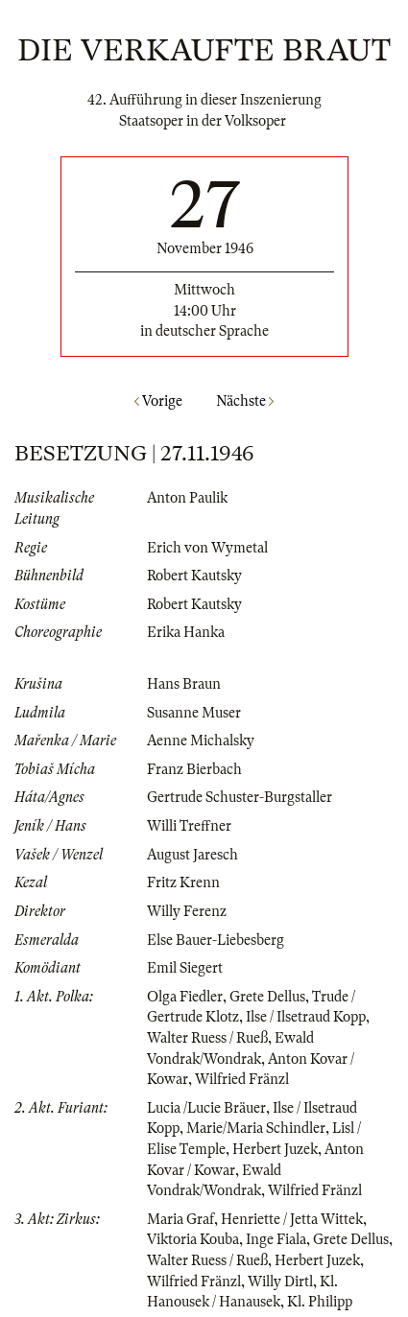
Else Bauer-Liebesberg (215, 940)
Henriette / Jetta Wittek (292, 1219)
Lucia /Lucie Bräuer (206, 1108)
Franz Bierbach (194, 769)
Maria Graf (180, 1219)
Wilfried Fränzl (242, 1079)
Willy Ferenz (187, 911)
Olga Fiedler (185, 996)
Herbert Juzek (275, 1149)
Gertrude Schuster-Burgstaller (239, 797)
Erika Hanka (186, 632)
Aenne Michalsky (200, 740)
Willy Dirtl (280, 1281)
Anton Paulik (187, 498)
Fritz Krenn (183, 882)
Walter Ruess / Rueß (207, 1038)
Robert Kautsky (194, 575)
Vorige (158, 401)
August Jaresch (192, 854)
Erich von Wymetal (207, 547)
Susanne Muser (194, 712)
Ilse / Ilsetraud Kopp (306, 1016)
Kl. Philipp (319, 1301)
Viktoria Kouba (193, 1239)
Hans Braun (184, 684)
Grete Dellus (267, 996)
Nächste (245, 401)
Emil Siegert (185, 968)
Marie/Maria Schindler (255, 1128)
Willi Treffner (189, 826)
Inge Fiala (276, 1239)
